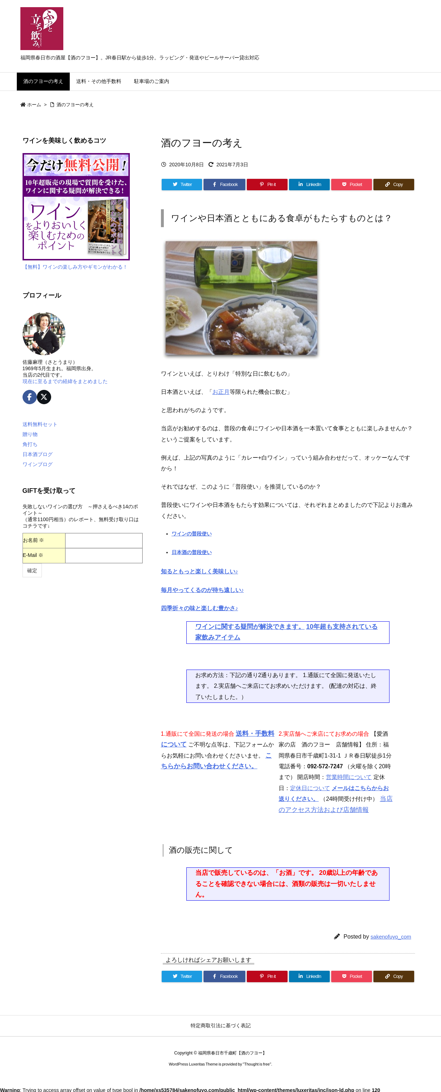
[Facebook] (224, 184)
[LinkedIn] (309, 184)
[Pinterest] (267, 184)
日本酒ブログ (38, 454)
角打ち (30, 444)
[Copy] (393, 184)
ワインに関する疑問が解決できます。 (250, 626)
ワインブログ (38, 464)
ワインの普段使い (192, 534)
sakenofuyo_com (391, 937)
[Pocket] (351, 184)
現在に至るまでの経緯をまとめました (65, 381)
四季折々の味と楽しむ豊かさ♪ (199, 608)
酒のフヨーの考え (75, 104)
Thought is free (257, 1064)
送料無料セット (40, 424)
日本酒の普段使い (192, 552)
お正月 (221, 392)
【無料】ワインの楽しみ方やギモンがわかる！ (75, 267)
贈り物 (30, 434)
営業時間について (349, 777)
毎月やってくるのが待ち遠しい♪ (202, 590)
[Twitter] (182, 184)
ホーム (34, 104)
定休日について (310, 788)
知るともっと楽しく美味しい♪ (199, 571)
